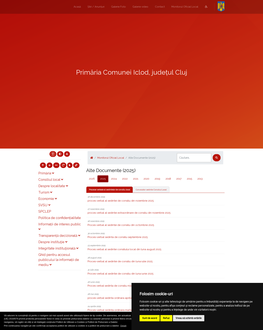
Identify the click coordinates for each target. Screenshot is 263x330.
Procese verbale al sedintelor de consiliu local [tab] (109, 189)
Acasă (77, 6)
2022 (125, 178)
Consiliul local (50, 180)
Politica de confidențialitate (59, 218)
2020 (146, 178)
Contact (160, 6)
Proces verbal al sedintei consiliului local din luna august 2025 (124, 249)
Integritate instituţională (58, 248)
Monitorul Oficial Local (184, 6)
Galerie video (140, 6)
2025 (103, 178)
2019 (157, 178)
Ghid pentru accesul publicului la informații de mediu (58, 260)
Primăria (46, 173)
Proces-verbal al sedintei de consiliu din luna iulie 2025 (120, 261)
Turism (45, 192)
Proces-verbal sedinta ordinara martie (110, 310)
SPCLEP (44, 211)
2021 (135, 178)
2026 (92, 178)
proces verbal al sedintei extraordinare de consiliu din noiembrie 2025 (129, 212)
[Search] (194, 157)
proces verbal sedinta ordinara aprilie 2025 (113, 297)
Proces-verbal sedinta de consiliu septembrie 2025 (118, 237)
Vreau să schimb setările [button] (189, 318)
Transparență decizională (59, 236)
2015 (189, 178)
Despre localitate (53, 186)
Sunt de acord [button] (149, 318)
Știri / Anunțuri (96, 6)
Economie (47, 199)
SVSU (44, 205)
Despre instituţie (52, 242)
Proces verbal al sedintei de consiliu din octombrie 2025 (121, 225)
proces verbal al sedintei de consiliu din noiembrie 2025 (121, 200)
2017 (178, 178)
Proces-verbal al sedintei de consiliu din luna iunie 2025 (120, 273)
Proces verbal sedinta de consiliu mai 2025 (113, 285)
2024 (114, 178)
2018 (168, 178)
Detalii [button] (123, 325)
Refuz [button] (166, 318)
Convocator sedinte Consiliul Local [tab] (151, 189)
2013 (200, 178)
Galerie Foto (118, 6)
